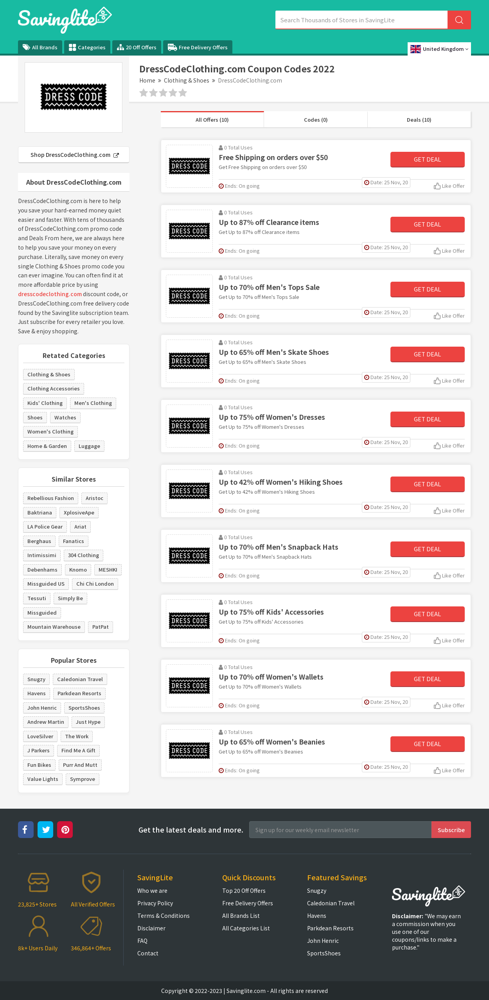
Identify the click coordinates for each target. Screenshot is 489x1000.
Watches (65, 417)
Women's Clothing (50, 431)
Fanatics (73, 541)
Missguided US (46, 583)
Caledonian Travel (80, 679)
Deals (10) (419, 119)
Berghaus (39, 541)
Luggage (89, 446)
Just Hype (88, 721)
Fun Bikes (39, 764)
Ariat (80, 526)
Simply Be (70, 598)
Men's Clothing (93, 402)
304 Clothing (83, 555)
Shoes (35, 417)
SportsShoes (84, 707)
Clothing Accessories (53, 388)
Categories (87, 47)
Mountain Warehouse (54, 626)
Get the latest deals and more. (190, 830)
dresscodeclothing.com (50, 294)
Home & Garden (47, 446)
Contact (147, 953)
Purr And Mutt (80, 764)
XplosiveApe (79, 512)
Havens (36, 693)
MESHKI (108, 569)
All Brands (40, 47)
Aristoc (94, 498)
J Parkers (38, 750)
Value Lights (42, 778)
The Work (76, 736)
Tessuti (36, 598)
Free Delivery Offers (198, 47)
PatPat (100, 626)
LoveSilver (40, 736)
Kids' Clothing (45, 402)
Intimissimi (41, 555)
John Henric (42, 707)
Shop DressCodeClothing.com (75, 154)
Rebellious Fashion (50, 498)
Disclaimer (151, 928)
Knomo (78, 569)
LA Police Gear (45, 526)
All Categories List (246, 928)
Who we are (152, 890)
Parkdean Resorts (79, 693)
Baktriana (39, 512)
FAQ (142, 940)
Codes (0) (316, 119)
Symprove (82, 778)
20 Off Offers (136, 47)
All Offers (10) (212, 119)
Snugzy (36, 679)
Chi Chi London (95, 583)
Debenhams (42, 569)
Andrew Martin (45, 721)
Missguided (42, 612)
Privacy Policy (155, 903)
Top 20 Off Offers (244, 890)
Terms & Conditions (163, 915)
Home (147, 80)
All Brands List (241, 915)
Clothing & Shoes (186, 80)
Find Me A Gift (78, 750)
